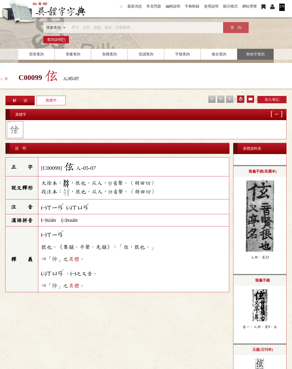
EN (281, 6)
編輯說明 (173, 6)
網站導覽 (249, 6)
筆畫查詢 (73, 54)
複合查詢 (219, 54)
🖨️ (240, 99)
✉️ (250, 99)
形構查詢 (109, 54)
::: (121, 6)
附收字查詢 (255, 54)
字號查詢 (182, 54)
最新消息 (134, 6)
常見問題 (153, 6)
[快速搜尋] (144, 27)
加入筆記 (272, 99)
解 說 (20, 100)
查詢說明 (56, 40)
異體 (73, 259)
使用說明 (211, 6)
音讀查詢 (146, 54)
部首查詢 (36, 54)
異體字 (51, 100)
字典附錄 (192, 6)
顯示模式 (230, 6)
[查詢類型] (54, 27)
